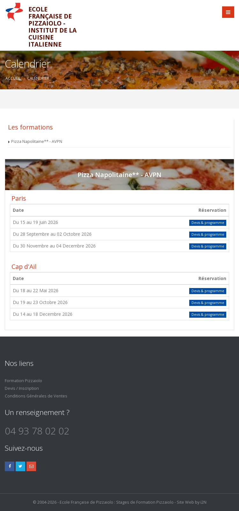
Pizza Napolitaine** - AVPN (36, 141)
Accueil (13, 78)
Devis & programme (207, 222)
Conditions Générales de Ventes (36, 396)
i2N (203, 502)
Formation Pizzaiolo (23, 380)
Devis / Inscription (22, 388)
